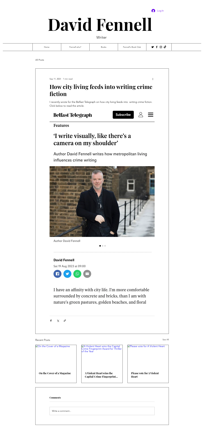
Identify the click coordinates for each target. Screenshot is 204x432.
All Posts (39, 60)
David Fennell (102, 24)
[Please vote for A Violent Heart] (148, 356)
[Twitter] (152, 47)
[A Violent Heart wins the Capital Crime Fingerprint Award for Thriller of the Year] (102, 356)
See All (166, 339)
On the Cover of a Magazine (55, 373)
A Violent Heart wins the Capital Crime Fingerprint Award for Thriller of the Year (100, 375)
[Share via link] (64, 320)
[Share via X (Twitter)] (58, 320)
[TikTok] (165, 47)
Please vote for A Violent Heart (145, 375)
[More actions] (153, 79)
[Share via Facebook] (51, 320)
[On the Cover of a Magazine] (56, 356)
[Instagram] (160, 47)
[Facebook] (156, 47)
